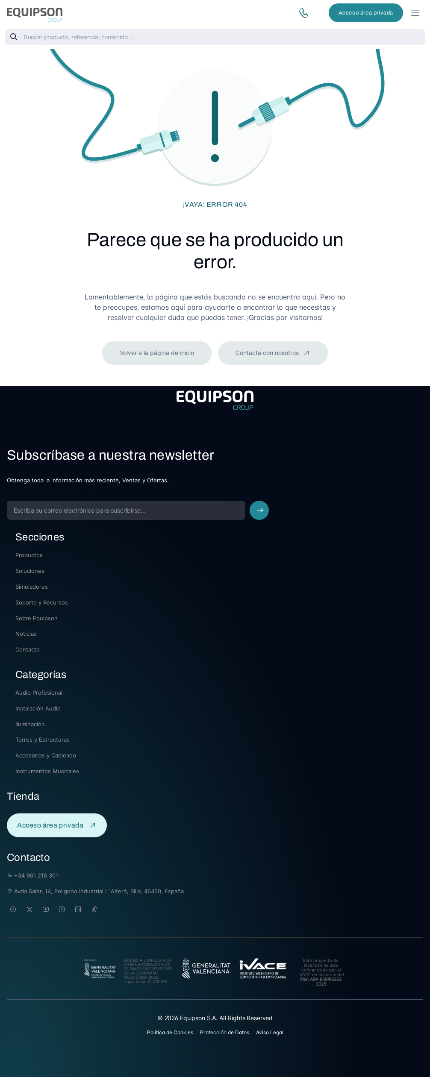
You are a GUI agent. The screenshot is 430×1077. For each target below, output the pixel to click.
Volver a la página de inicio (157, 352)
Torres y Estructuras (42, 739)
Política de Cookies (170, 1032)
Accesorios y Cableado (45, 755)
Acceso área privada (366, 13)
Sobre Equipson (36, 618)
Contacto (27, 649)
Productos (29, 555)
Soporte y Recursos (41, 602)
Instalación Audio (38, 708)
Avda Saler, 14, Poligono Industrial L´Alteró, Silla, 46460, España (95, 891)
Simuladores (31, 586)
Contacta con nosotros (268, 352)
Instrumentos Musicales (47, 771)
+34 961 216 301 (32, 875)
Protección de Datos (224, 1032)
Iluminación (30, 724)
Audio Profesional (38, 692)
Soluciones (29, 570)
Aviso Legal (269, 1032)
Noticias (26, 633)
